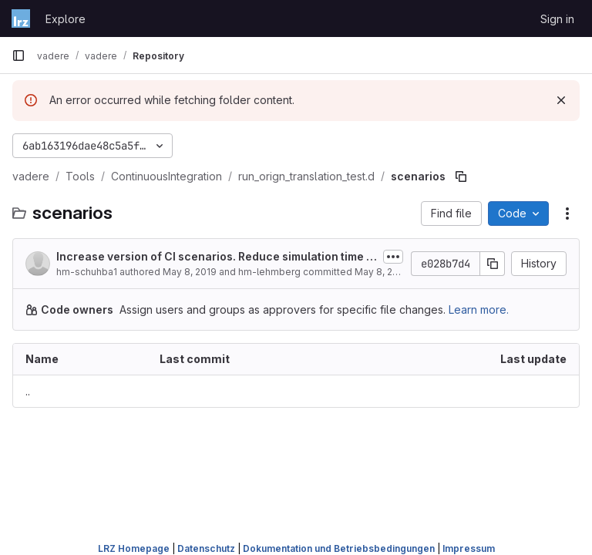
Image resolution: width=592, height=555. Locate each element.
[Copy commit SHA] (492, 263)
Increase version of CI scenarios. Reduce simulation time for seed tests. (213, 257)
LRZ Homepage (134, 548)
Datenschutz (206, 548)
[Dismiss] (561, 100)
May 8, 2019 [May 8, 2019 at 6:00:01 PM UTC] (190, 272)
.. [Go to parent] (27, 391)
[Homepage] (20, 18)
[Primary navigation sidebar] (18, 55)
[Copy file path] (461, 176)
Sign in (557, 18)
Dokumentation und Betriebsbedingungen (339, 548)
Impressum (468, 548)
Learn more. (479, 309)
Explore (65, 18)
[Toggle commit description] (393, 257)
